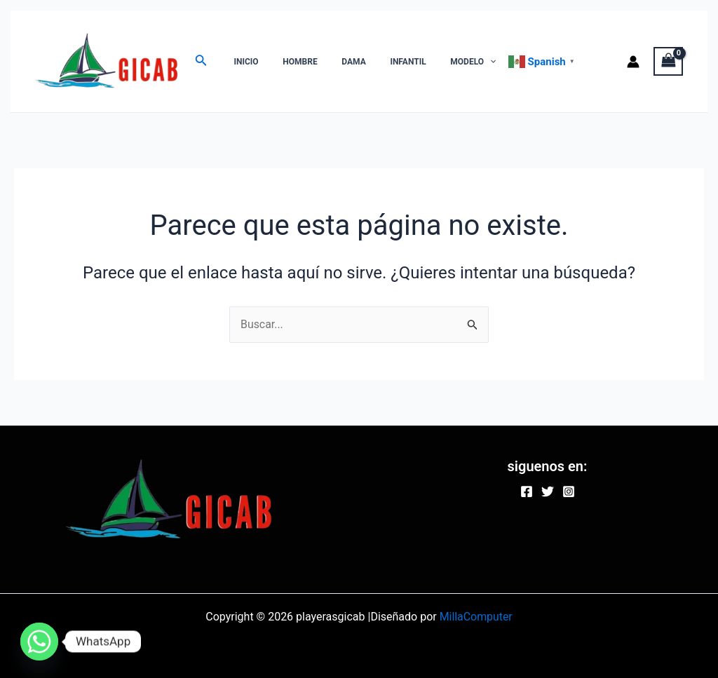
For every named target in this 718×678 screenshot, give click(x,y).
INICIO (242, 62)
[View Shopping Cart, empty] (668, 61)
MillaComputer (476, 616)
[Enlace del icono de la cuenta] (633, 61)
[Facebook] (526, 491)
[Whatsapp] (39, 641)
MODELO (439, 62)
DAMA (335, 62)
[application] (456, 62)
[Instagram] (568, 491)
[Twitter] (547, 491)
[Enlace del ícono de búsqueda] (201, 61)
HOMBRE (288, 62)
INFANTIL (382, 62)
